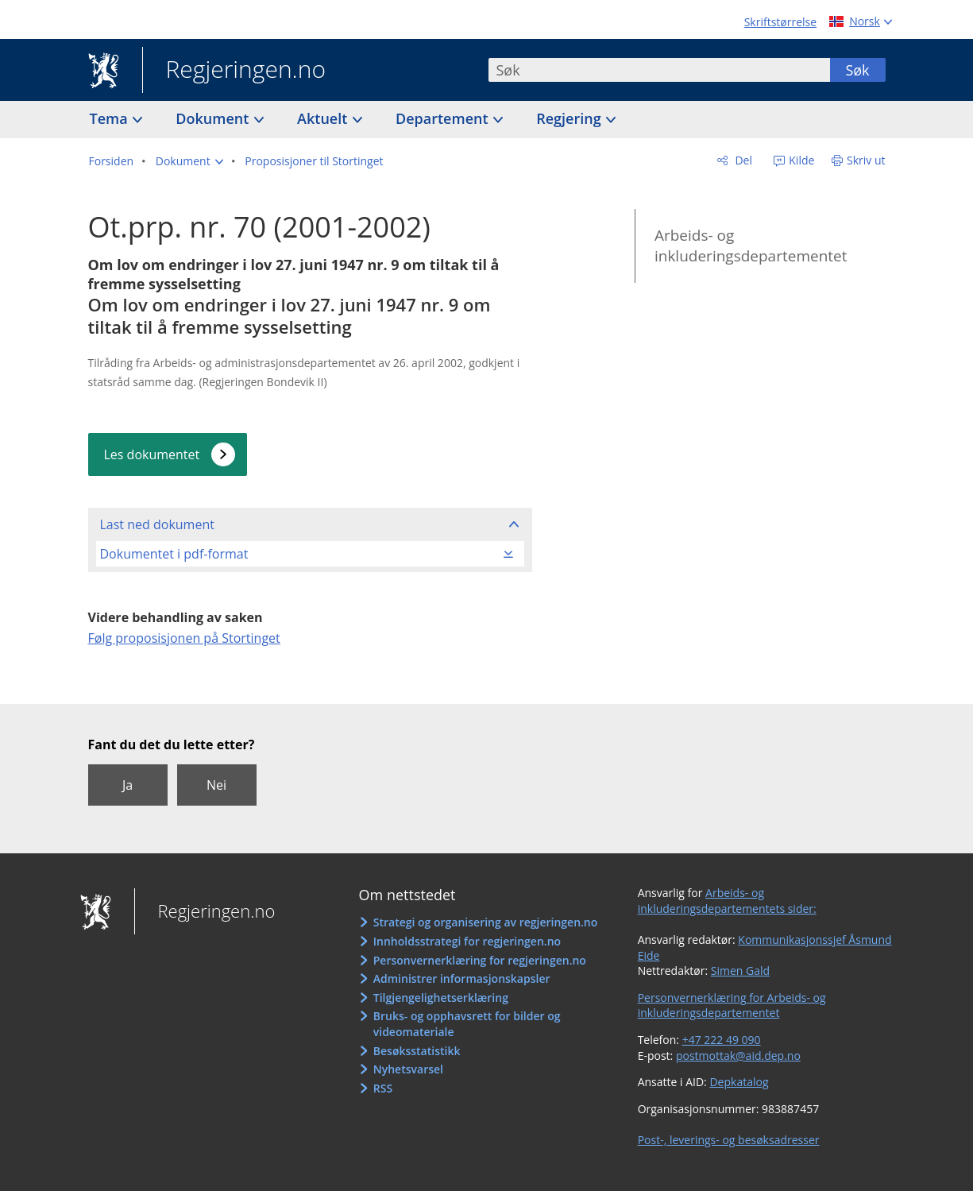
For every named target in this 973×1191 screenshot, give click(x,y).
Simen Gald (740, 970)
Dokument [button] (214, 118)
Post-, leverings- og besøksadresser (729, 1139)
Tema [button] (111, 118)
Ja (127, 785)
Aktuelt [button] (324, 118)
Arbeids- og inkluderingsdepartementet (751, 246)
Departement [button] (444, 118)
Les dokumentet (152, 454)
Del (742, 160)
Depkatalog (738, 1081)
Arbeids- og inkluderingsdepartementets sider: (727, 900)
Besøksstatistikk (417, 1050)
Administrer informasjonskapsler (461, 978)
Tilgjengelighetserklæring (440, 997)
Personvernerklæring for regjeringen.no (479, 960)
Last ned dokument (157, 524)
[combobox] (659, 70)
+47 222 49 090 (721, 1039)
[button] (189, 161)
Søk (857, 69)
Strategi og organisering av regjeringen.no (485, 922)
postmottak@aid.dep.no (738, 1055)
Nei (216, 785)
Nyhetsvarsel (408, 1069)
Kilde (800, 160)
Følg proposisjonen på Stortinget (184, 638)
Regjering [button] (570, 118)
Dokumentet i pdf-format (174, 554)
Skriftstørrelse (780, 21)
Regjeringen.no (234, 70)
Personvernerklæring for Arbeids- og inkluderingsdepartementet (732, 1005)
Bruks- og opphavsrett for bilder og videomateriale (467, 1023)
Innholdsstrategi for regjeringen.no (467, 941)
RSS (382, 1088)
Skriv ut (866, 160)
